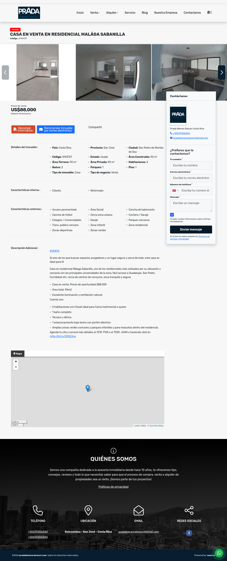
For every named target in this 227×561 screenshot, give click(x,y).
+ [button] (16, 362)
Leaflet (137, 426)
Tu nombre (176, 159)
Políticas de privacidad (114, 486)
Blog (145, 12)
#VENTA (54, 251)
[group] (37, 72)
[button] (99, 97)
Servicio (130, 12)
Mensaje (175, 197)
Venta (94, 12)
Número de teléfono (181, 184)
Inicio (80, 12)
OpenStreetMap (156, 426)
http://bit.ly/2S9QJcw (63, 336)
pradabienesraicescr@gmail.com (190, 138)
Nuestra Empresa (165, 12)
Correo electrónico (180, 171)
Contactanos (192, 12)
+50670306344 (181, 133)
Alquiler (111, 12)
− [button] (16, 367)
